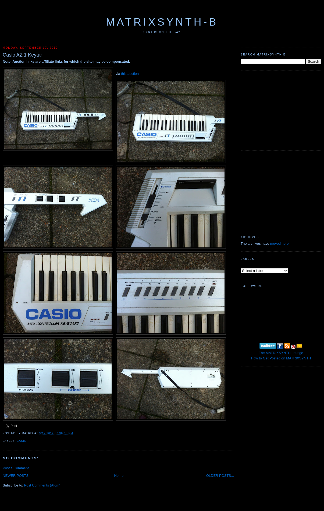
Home (118, 476)
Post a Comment (16, 468)
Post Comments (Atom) (42, 485)
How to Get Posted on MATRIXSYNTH (281, 358)
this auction (130, 74)
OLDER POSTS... (220, 476)
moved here (279, 244)
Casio (22, 440)
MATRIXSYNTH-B (162, 22)
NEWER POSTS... (17, 476)
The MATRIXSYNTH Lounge (281, 353)
